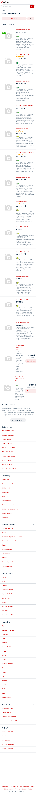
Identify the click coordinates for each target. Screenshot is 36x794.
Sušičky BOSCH (6, 488)
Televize (4, 651)
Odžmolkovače (6, 553)
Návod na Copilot (7, 736)
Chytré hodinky (6, 626)
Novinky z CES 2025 (7, 731)
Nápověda (5, 786)
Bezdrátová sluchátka (8, 630)
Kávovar (4, 655)
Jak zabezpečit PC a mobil (9, 721)
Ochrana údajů (14, 786)
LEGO (3, 638)
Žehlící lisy (5, 557)
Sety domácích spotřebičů (9, 541)
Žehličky (4, 545)
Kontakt (24, 789)
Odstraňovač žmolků (7, 589)
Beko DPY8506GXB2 (8, 431)
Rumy (3, 668)
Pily (3, 676)
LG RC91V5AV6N (7, 443)
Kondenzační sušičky (8, 484)
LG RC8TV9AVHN (7, 439)
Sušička (4, 581)
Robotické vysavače (7, 663)
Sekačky (4, 680)
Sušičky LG (5, 496)
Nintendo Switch (6, 647)
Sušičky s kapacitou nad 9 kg (10, 509)
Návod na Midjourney (8, 744)
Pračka (4, 577)
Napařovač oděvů (7, 594)
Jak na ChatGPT (6, 740)
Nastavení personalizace (27, 786)
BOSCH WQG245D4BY (8, 464)
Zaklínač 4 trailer (6, 712)
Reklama (17, 789)
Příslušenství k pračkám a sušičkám (12, 536)
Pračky (4, 532)
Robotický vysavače (7, 606)
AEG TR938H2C (6, 460)
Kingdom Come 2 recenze (9, 716)
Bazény (4, 693)
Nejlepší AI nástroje (7, 748)
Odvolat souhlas (8, 789)
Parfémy (4, 672)
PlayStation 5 (5, 642)
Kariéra (30, 789)
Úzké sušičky (5, 517)
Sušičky (5, 10)
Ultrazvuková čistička (8, 615)
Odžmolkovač (5, 598)
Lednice (4, 659)
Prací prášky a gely (7, 566)
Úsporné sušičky (6, 500)
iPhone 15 (5, 634)
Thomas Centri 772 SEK (8, 456)
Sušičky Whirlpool (7, 513)
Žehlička (4, 585)
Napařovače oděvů (7, 549)
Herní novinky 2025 (7, 708)
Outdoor (4, 689)
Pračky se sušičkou (7, 528)
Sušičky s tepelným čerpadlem (10, 505)
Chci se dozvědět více (18, 420)
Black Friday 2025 (7, 697)
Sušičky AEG (5, 492)
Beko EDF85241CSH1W (9, 435)
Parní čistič (5, 610)
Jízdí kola (4, 684)
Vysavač (4, 602)
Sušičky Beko (5, 479)
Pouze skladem (9, 24)
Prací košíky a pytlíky (8, 562)
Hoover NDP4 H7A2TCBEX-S (10, 468)
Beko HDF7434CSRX (8, 452)
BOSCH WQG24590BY (8, 447)
